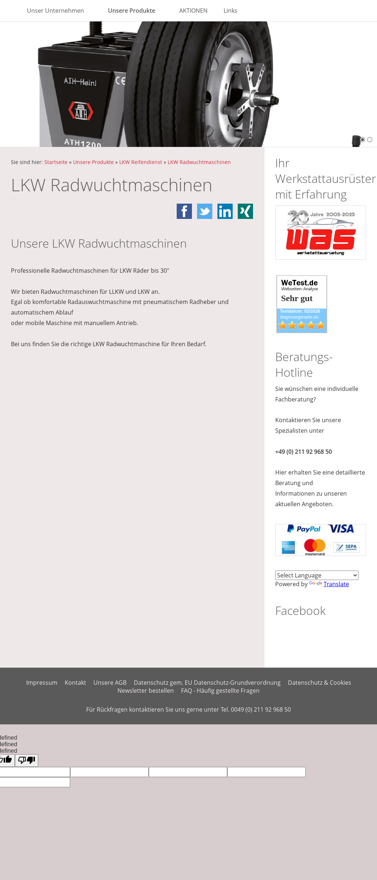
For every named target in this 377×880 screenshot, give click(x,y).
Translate (329, 584)
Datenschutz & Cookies (319, 683)
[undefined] (26, 760)
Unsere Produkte (93, 162)
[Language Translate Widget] (316, 575)
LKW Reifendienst (140, 162)
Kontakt (75, 683)
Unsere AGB (110, 683)
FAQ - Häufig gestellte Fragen (220, 691)
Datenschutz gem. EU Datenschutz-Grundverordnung (207, 683)
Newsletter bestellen (145, 691)
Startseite (56, 162)
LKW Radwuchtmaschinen (199, 162)
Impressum (41, 683)
